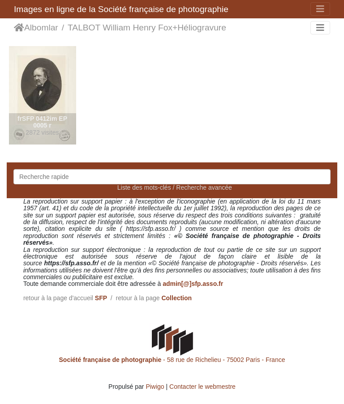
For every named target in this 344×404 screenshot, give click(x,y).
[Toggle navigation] (320, 9)
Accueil (19, 28)
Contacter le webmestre (202, 386)
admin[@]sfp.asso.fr (193, 283)
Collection (176, 298)
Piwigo (155, 386)
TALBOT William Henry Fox (120, 27)
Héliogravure (201, 27)
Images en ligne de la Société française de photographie (121, 9)
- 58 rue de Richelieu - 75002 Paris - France (172, 359)
